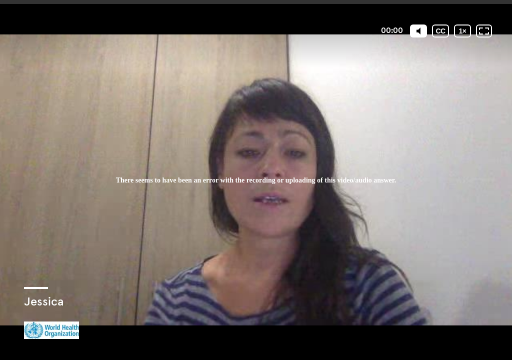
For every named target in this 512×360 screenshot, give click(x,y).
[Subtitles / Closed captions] (440, 31)
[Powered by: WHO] (51, 330)
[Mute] (418, 31)
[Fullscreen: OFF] (484, 31)
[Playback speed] (462, 31)
